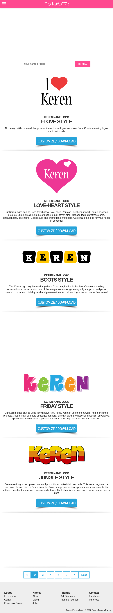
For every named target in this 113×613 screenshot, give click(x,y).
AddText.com (68, 596)
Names (36, 592)
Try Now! (83, 64)
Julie (35, 603)
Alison (35, 596)
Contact (94, 592)
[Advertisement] (56, 34)
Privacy (69, 610)
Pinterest (94, 599)
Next (84, 574)
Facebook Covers (13, 603)
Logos (8, 592)
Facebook (94, 596)
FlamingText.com (70, 599)
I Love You (10, 596)
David (35, 599)
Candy (7, 599)
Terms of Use (78, 610)
